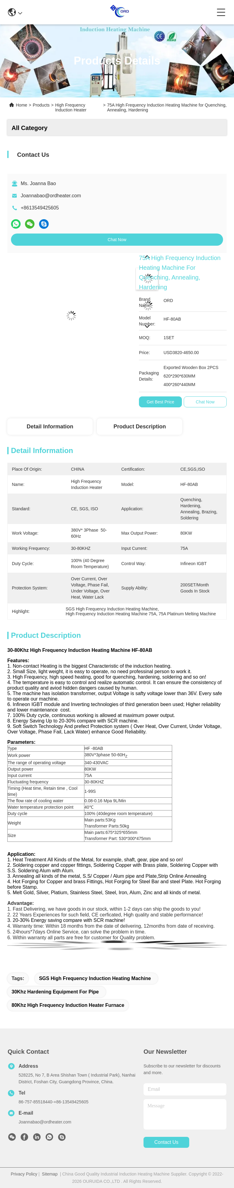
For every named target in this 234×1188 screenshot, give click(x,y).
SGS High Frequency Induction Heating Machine (95, 978)
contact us (166, 1142)
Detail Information (50, 427)
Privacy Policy (24, 1174)
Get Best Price (160, 402)
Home (21, 105)
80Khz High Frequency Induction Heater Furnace (68, 1005)
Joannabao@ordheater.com (51, 195)
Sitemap (50, 1174)
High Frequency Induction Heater (71, 107)
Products (41, 105)
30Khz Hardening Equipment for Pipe (55, 991)
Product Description (139, 427)
